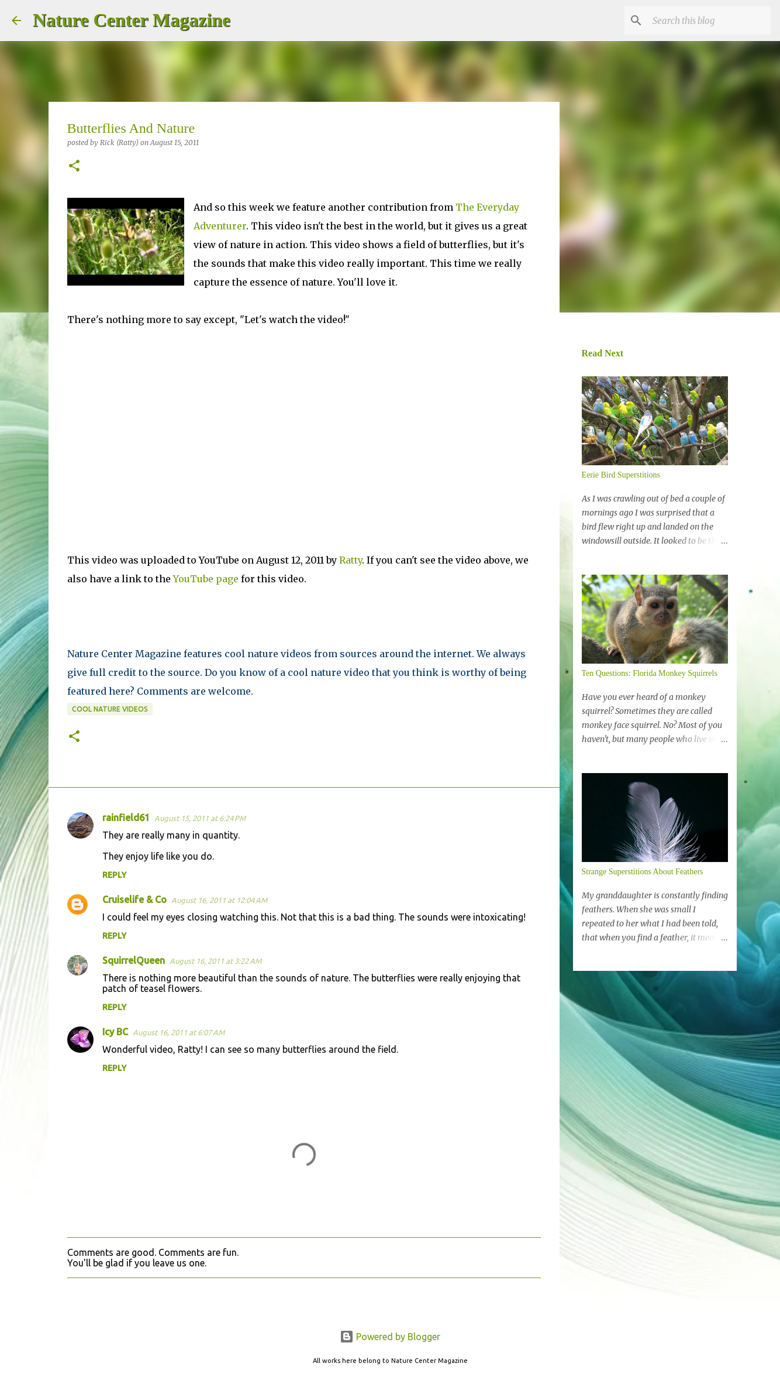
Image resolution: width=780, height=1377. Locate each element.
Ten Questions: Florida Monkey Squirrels (649, 673)
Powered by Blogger (390, 1336)
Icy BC (115, 1031)
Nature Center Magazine (131, 19)
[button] (74, 166)
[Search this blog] (709, 20)
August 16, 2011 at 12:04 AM (219, 900)
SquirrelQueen (133, 960)
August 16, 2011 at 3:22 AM (215, 961)
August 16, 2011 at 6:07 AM (179, 1032)
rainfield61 (126, 817)
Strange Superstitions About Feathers (642, 871)
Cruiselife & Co (134, 899)
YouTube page (206, 579)
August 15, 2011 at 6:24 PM (200, 818)
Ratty (350, 560)
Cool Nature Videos (110, 709)
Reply (114, 875)
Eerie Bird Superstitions (621, 475)
